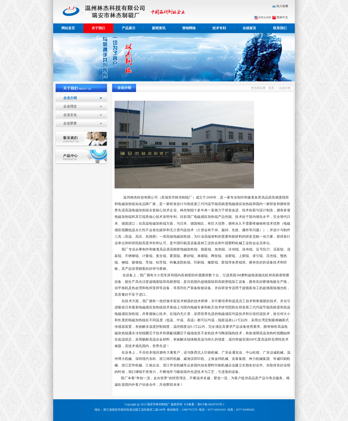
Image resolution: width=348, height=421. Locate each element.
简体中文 (280, 17)
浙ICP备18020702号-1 (211, 404)
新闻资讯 (159, 28)
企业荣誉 (70, 123)
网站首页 (68, 28)
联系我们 (280, 28)
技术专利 (219, 28)
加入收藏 (280, 6)
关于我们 (98, 28)
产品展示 (128, 28)
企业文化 (70, 115)
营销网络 (189, 28)
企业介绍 (70, 98)
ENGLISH (262, 17)
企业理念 (70, 106)
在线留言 (249, 28)
